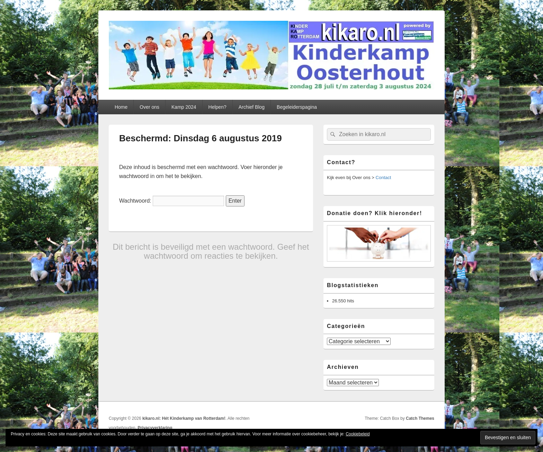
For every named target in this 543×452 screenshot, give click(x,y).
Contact (383, 177)
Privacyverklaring (154, 427)
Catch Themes (420, 418)
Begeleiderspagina (297, 107)
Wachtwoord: (171, 201)
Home (121, 107)
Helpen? (217, 107)
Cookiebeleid (358, 434)
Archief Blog (252, 107)
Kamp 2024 (183, 107)
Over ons (149, 107)
